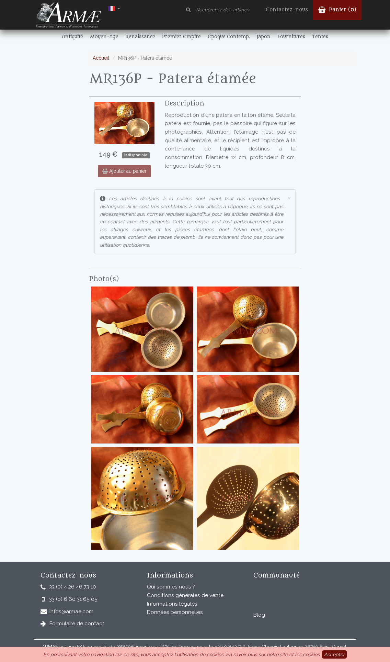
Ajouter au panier (124, 171)
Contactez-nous (287, 10)
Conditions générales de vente (185, 595)
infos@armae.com (71, 611)
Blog (259, 615)
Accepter (334, 654)
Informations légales (172, 604)
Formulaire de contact (76, 623)
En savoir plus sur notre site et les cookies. (273, 654)
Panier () (337, 10)
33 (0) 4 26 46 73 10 (72, 587)
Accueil (101, 58)
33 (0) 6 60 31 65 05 (73, 599)
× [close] (288, 197)
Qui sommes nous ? (171, 587)
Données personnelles (175, 612)
